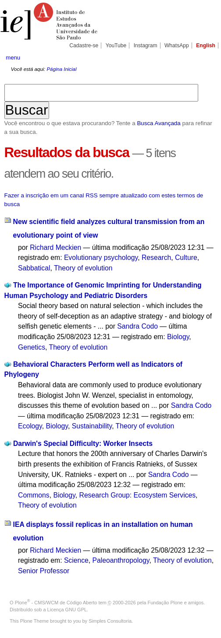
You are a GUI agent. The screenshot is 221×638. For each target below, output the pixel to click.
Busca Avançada (158, 123)
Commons (34, 495)
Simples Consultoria (110, 621)
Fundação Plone (165, 602)
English (205, 45)
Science (76, 560)
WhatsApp (176, 45)
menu (13, 57)
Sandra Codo (137, 326)
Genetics (31, 347)
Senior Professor (43, 571)
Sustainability (92, 426)
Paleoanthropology (121, 560)
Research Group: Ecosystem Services (137, 495)
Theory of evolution (83, 268)
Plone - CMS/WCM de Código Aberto (56, 602)
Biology (178, 336)
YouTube (116, 45)
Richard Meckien (55, 247)
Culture (186, 257)
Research (156, 257)
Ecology (30, 426)
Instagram (145, 45)
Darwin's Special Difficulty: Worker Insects (83, 443)
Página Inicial (61, 69)
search (205, 57)
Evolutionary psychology (101, 257)
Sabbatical (34, 268)
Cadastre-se (83, 45)
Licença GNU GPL (67, 609)
